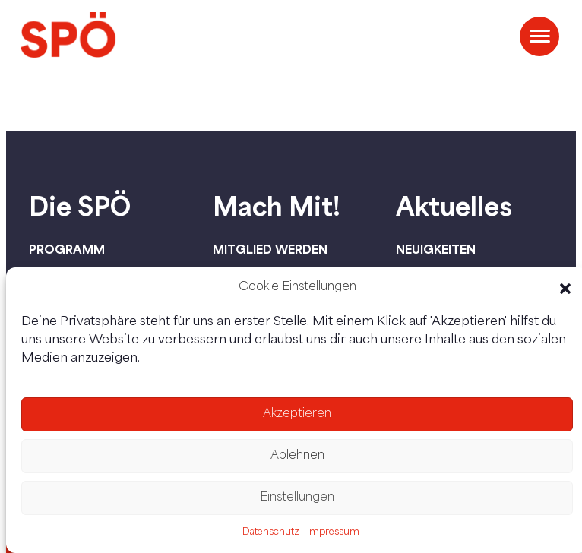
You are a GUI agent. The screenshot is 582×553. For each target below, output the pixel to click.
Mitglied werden (270, 249)
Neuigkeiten (436, 249)
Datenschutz (270, 532)
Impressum (333, 532)
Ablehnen (297, 456)
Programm (67, 249)
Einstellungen (297, 498)
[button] (565, 288)
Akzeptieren (297, 414)
